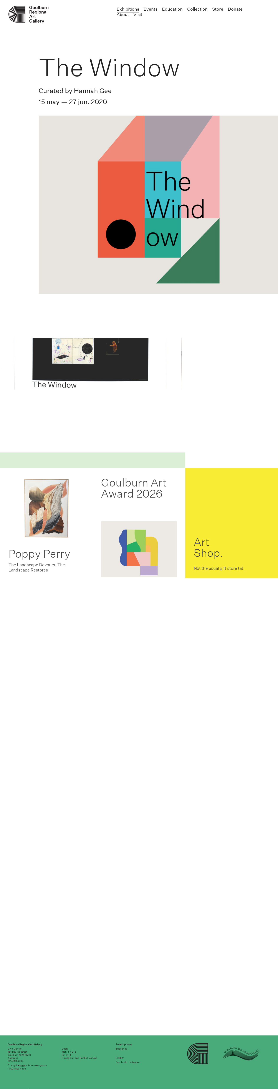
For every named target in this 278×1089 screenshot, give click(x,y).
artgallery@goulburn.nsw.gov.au (28, 1065)
